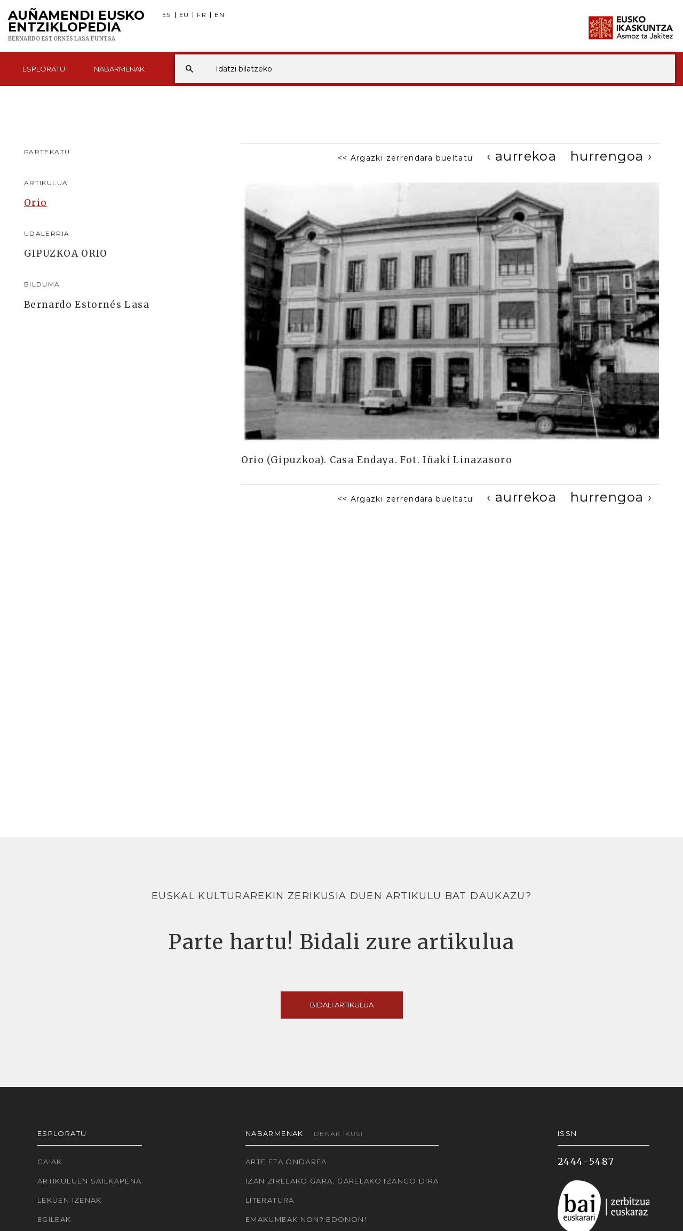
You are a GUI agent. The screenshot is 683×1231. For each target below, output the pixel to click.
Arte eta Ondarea (286, 1161)
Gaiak (49, 1161)
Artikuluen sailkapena (89, 1181)
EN (220, 15)
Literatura (270, 1200)
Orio (35, 203)
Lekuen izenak (69, 1200)
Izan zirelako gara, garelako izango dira (342, 1181)
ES (166, 15)
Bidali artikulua (342, 1004)
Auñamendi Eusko (76, 26)
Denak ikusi (338, 1134)
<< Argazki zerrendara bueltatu (405, 158)
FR (202, 15)
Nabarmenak (119, 69)
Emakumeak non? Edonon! (306, 1219)
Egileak (54, 1219)
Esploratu (43, 69)
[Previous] (521, 156)
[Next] (611, 156)
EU (184, 15)
